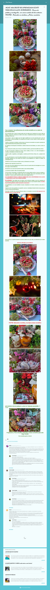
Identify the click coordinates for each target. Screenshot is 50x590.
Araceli (10, 509)
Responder (11, 507)
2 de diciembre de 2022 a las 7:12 (22, 490)
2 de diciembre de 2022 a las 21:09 (16, 509)
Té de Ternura (9, 2)
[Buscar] (46, 2)
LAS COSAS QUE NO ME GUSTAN (11, 552)
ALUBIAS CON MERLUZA (10, 574)
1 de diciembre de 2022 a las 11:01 (16, 445)
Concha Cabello (14, 490)
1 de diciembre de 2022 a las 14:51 (21, 455)
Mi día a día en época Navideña (12, 441)
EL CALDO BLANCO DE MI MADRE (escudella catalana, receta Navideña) (18, 563)
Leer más (43, 560)
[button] (44, 7)
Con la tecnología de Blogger (25, 587)
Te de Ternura (14, 455)
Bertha (10, 445)
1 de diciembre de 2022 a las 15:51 (21, 478)
